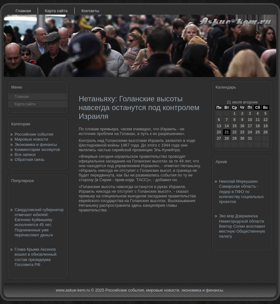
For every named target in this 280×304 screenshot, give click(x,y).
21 (227, 132)
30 (242, 138)
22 (234, 132)
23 (242, 132)
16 (242, 126)
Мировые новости (31, 139)
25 (257, 132)
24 (250, 132)
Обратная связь (29, 159)
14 (227, 126)
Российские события (34, 134)
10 (250, 120)
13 (219, 126)
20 (219, 132)
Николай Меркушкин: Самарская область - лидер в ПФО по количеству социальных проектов (241, 191)
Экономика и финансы (36, 144)
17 (250, 126)
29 (234, 138)
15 (234, 126)
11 (257, 120)
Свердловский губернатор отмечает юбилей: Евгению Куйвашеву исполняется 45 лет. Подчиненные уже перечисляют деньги (39, 222)
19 (266, 126)
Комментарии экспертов (37, 149)
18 (257, 126)
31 (250, 138)
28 (227, 138)
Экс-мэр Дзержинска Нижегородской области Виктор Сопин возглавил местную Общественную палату (242, 226)
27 (219, 138)
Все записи (25, 154)
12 (266, 120)
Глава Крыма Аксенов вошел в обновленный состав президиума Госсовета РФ (35, 257)
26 (266, 132)
